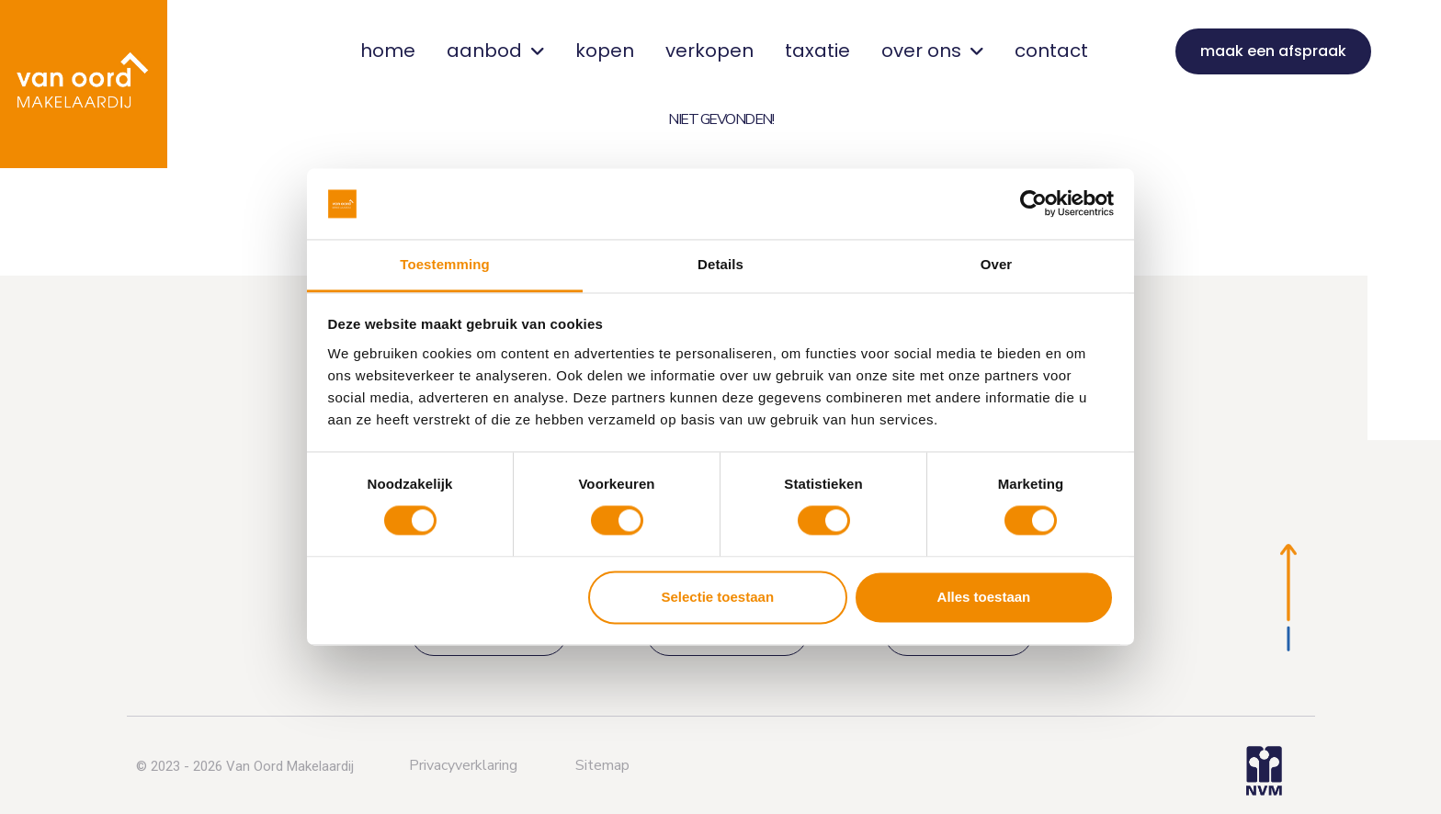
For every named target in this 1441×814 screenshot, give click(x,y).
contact (1051, 50)
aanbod (495, 50)
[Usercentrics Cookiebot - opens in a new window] (1033, 204)
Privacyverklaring (463, 765)
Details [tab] (720, 264)
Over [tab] (997, 264)
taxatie (817, 50)
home (387, 50)
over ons (932, 50)
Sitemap (602, 765)
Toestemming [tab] (445, 264)
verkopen (709, 50)
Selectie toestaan (718, 597)
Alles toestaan (984, 597)
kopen (604, 50)
